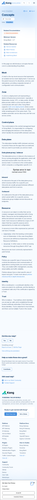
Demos (4, 472)
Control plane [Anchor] (8, 122)
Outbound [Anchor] (5, 191)
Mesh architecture (11, 52)
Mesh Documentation (11, 33)
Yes (4, 340)
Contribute (6, 369)
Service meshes (11, 46)
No (11, 340)
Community (5, 464)
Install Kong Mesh (11, 55)
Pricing (4, 438)
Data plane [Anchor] (6, 139)
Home (3, 11)
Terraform (23, 453)
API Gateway (6, 428)
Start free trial (10, 414)
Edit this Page (17, 347)
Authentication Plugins (9, 450)
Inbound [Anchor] (5, 177)
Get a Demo (23, 414)
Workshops (5, 477)
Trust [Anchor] (4, 296)
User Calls (5, 475)
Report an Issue (6, 347)
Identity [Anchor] (5, 281)
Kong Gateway (24, 426)
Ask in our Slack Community (11, 380)
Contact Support (8, 383)
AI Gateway (5, 431)
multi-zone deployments (16, 107)
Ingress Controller (25, 438)
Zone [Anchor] (4, 92)
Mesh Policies (10, 49)
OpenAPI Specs (24, 436)
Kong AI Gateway (25, 428)
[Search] (24, 2)
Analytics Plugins (7, 448)
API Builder (5, 436)
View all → (5, 458)
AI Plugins (5, 445)
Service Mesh (6, 433)
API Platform (6, 426)
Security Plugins (7, 453)
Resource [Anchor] (6, 208)
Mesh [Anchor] (4, 73)
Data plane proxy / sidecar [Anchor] (12, 153)
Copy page (7, 19)
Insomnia (22, 433)
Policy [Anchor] (4, 257)
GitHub (4, 470)
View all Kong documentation (11, 351)
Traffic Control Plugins (9, 455)
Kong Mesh (9, 11)
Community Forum (7, 467)
